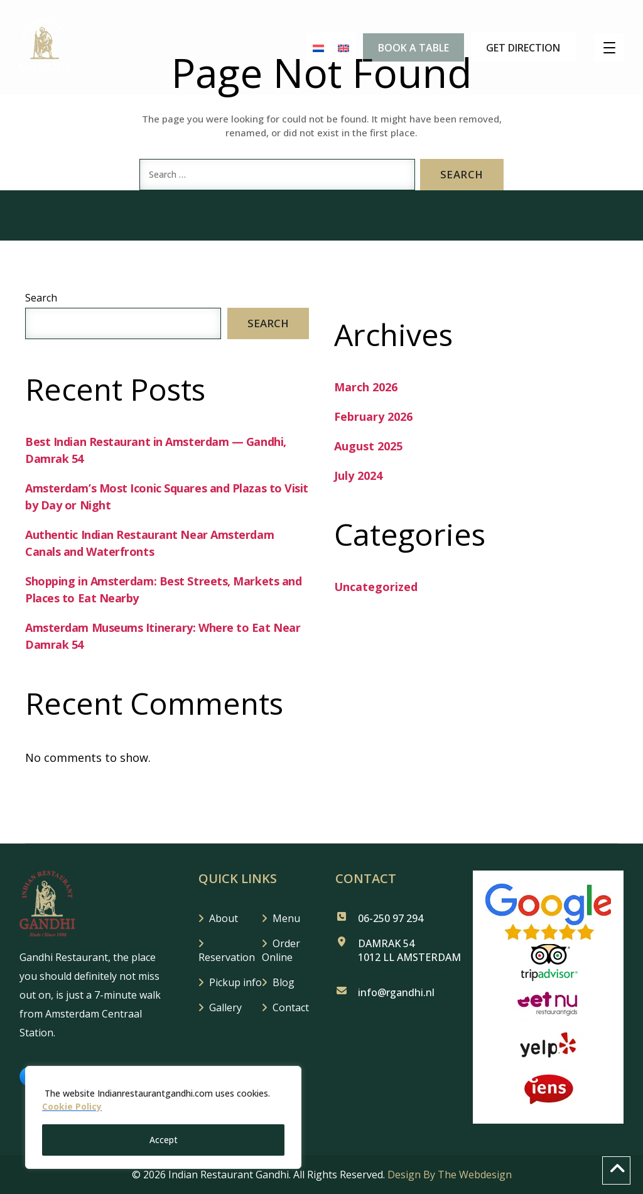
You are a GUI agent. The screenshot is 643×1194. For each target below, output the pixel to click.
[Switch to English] (337, 48)
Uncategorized (376, 586)
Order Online (281, 950)
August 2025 (368, 445)
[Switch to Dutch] (312, 48)
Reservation (226, 957)
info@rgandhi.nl (396, 992)
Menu (286, 918)
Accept (163, 1140)
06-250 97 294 (390, 918)
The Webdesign (475, 1174)
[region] (163, 1118)
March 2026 (365, 386)
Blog (283, 982)
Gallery (225, 1007)
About (223, 918)
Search (41, 298)
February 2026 (373, 416)
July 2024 (358, 475)
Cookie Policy (72, 1108)
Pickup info (235, 982)
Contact (291, 1007)
